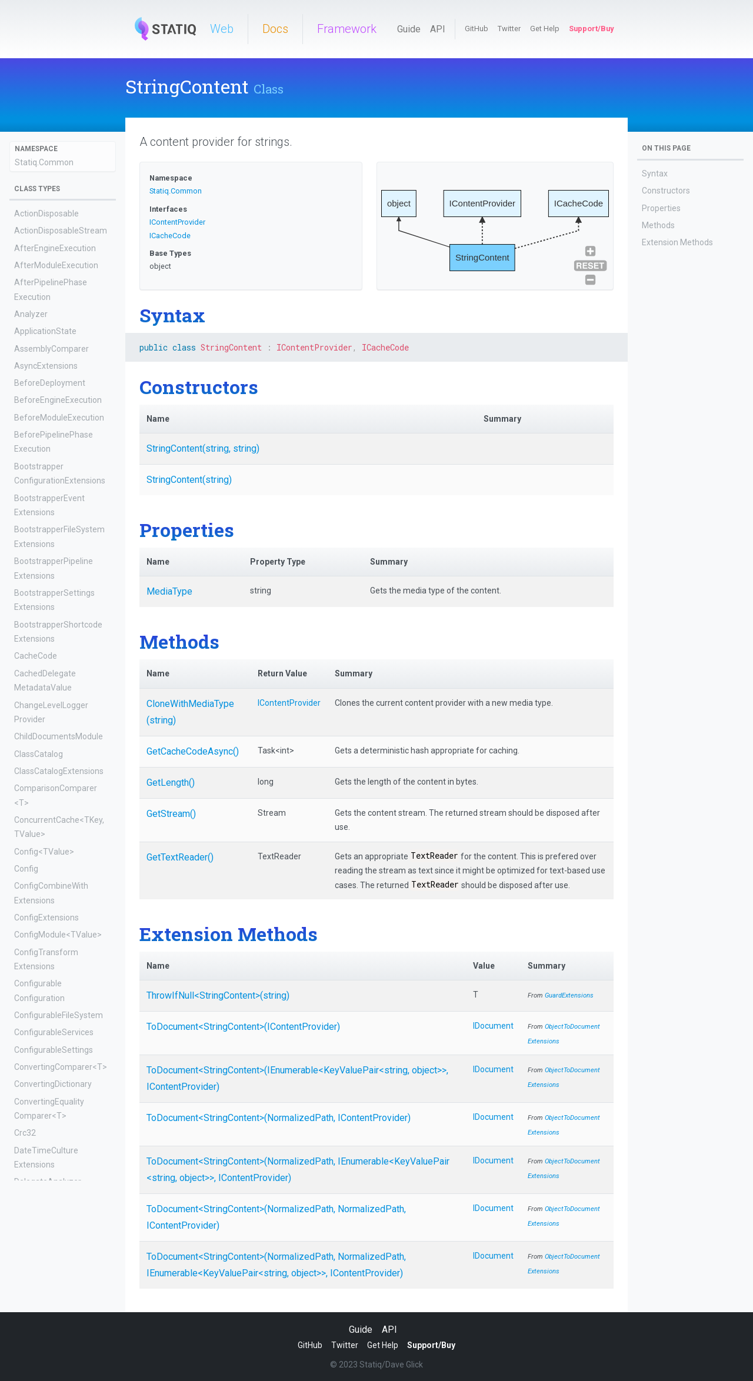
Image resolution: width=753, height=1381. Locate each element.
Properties (661, 208)
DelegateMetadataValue (59, 1280)
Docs (275, 29)
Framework (346, 29)
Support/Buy (591, 28)
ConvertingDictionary (53, 1084)
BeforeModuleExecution (59, 417)
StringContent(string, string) (202, 448)
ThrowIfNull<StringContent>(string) (217, 995)
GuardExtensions (569, 995)
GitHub (476, 28)
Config (26, 868)
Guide (409, 29)
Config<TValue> (44, 851)
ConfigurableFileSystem (58, 1015)
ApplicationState (45, 331)
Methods (658, 225)
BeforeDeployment (49, 383)
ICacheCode (170, 235)
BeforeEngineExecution (58, 400)
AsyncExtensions (46, 366)
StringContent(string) (189, 479)
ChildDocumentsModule (58, 736)
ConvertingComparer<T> (60, 1067)
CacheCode (35, 656)
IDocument (493, 1025)
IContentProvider (177, 222)
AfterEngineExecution (55, 248)
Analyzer (31, 314)
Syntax (655, 173)
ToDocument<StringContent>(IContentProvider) (243, 1026)
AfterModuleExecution (56, 265)
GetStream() (171, 813)
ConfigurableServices (54, 1032)
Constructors (666, 190)
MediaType (169, 591)
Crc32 (25, 1133)
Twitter (509, 28)
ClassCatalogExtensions (59, 771)
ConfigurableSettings (53, 1050)
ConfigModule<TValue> (58, 934)
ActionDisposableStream (60, 230)
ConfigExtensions (46, 917)
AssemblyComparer (51, 348)
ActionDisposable (46, 213)
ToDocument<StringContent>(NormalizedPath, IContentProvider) (278, 1117)
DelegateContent (46, 1230)
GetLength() (170, 782)
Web (222, 29)
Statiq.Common (44, 162)
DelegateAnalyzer (47, 1181)
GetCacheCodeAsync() (192, 751)
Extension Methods (677, 242)
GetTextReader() (180, 857)
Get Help (544, 28)
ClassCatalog (38, 754)
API (437, 29)
